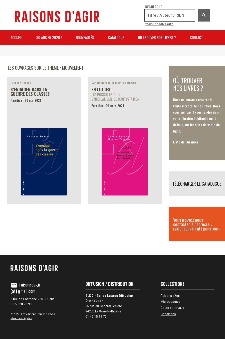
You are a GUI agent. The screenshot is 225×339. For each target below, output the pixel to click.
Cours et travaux (172, 308)
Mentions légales (21, 318)
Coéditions (168, 314)
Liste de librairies (185, 142)
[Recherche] (169, 15)
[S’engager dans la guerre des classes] (44, 140)
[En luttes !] (125, 140)
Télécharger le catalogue (196, 183)
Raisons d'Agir (171, 296)
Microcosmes (170, 302)
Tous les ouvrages (159, 24)
